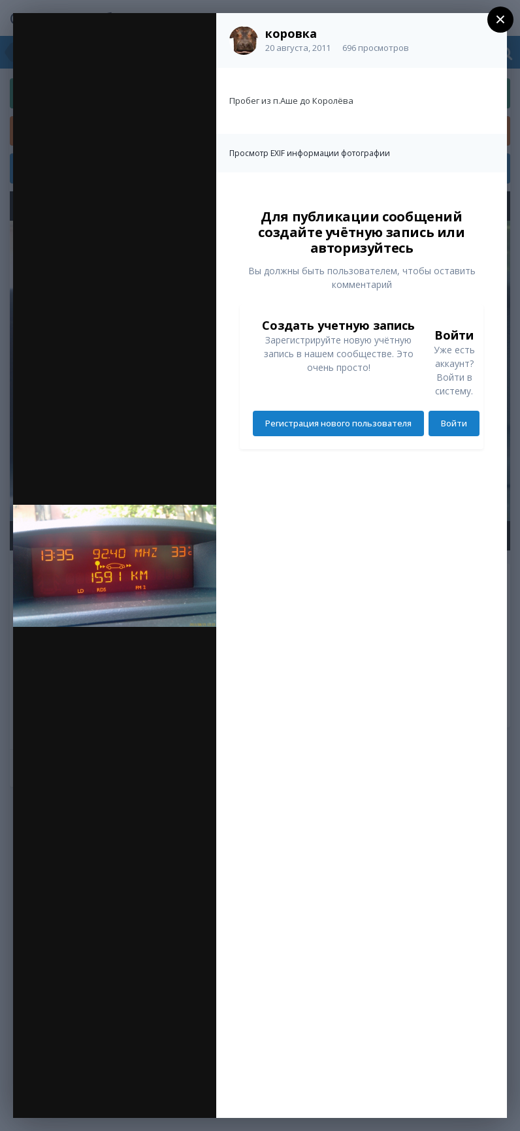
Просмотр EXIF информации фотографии (309, 153)
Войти (454, 423)
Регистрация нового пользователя (338, 423)
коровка (291, 33)
